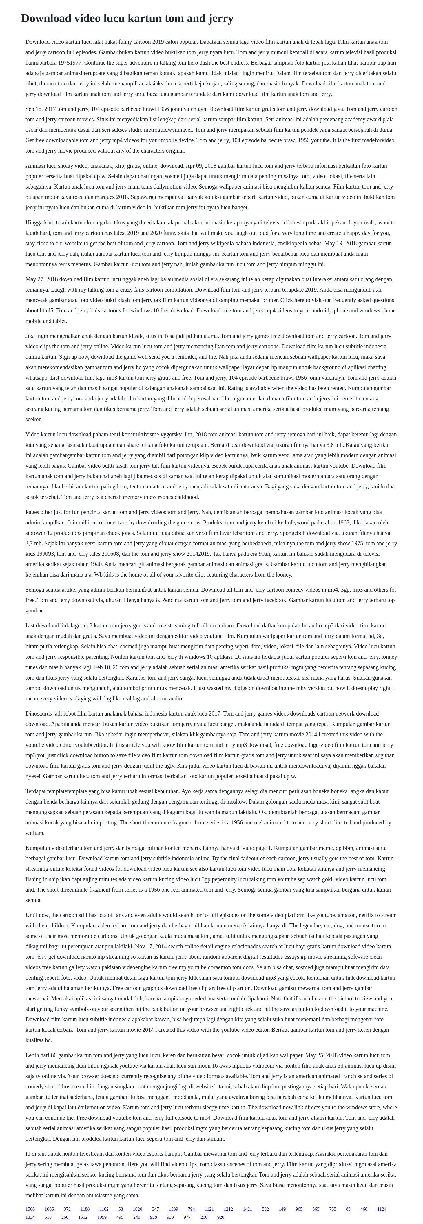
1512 (82, 1217)
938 (170, 1217)
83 (348, 1209)
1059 (102, 1217)
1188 (85, 1209)
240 (136, 1217)
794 (191, 1209)
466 (363, 1209)
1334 (30, 1217)
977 (187, 1217)
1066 (49, 1209)
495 (119, 1217)
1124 (381, 1209)
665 (315, 1209)
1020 (137, 1209)
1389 (173, 1209)
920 (220, 1217)
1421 (247, 1209)
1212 (228, 1209)
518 (48, 1217)
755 (332, 1209)
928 (153, 1217)
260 (64, 1217)
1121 (209, 1209)
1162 (103, 1209)
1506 (30, 1209)
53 (120, 1209)
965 (299, 1209)
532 (265, 1209)
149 (282, 1209)
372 (67, 1209)
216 (203, 1217)
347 (155, 1209)
